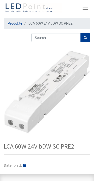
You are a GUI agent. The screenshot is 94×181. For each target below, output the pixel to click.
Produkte (15, 23)
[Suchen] (85, 37)
